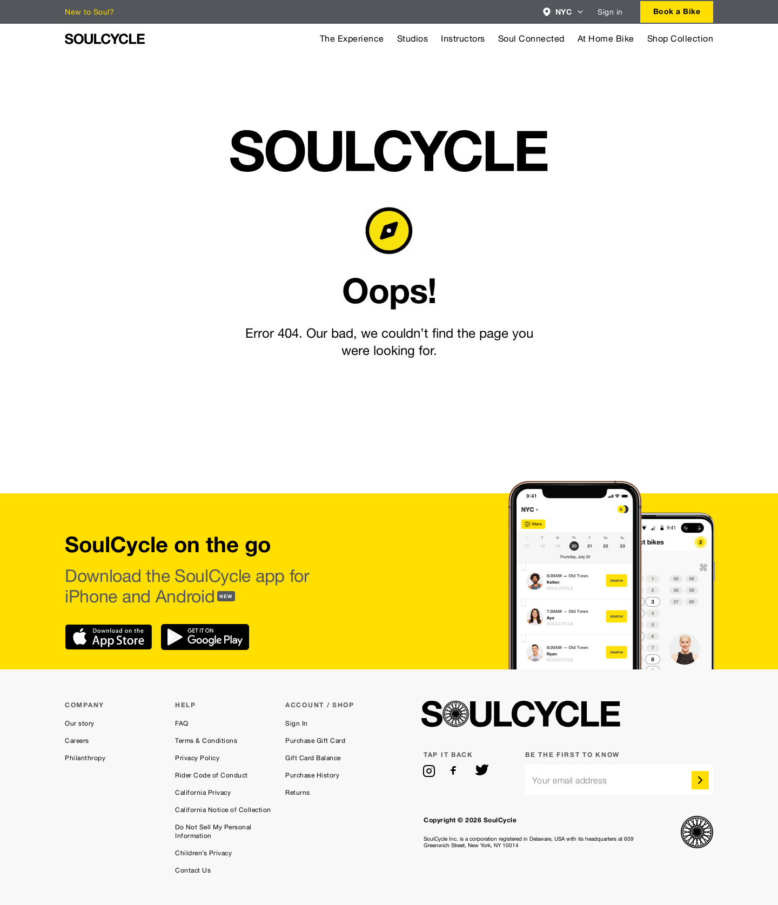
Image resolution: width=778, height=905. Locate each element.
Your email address (569, 780)
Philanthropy (85, 758)
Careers (77, 741)
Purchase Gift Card (315, 741)
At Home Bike (606, 38)
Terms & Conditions (206, 741)
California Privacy (203, 792)
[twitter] (481, 771)
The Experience (352, 38)
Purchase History (312, 775)
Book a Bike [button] (677, 11)
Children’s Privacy (203, 853)
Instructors (463, 38)
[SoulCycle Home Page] (105, 38)
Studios (412, 38)
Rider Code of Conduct (211, 775)
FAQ (182, 723)
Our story (80, 723)
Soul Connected (531, 38)
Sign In (296, 723)
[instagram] (428, 771)
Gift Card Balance (313, 758)
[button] (563, 12)
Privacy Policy (197, 758)
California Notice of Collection (223, 810)
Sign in (610, 12)
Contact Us (193, 870)
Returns (297, 792)
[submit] (700, 780)
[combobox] (563, 12)
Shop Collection (680, 38)
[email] (619, 779)
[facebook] (455, 771)
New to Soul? (89, 12)
